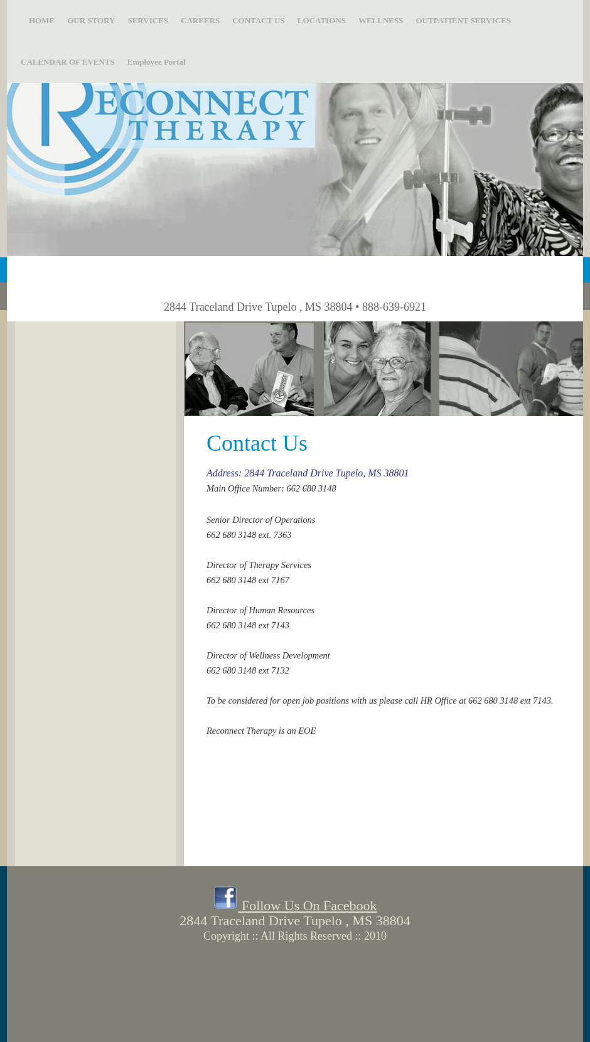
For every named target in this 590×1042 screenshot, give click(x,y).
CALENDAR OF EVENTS (68, 62)
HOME (38, 20)
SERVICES (147, 20)
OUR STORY (91, 20)
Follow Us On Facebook (295, 905)
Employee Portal (156, 62)
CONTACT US (258, 20)
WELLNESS (381, 20)
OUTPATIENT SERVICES (463, 20)
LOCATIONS (322, 20)
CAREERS (200, 20)
